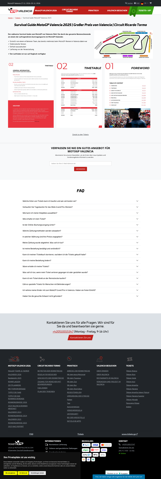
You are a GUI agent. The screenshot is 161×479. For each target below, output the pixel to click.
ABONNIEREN (80, 169)
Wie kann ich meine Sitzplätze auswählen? (40, 213)
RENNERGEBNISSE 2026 (17, 402)
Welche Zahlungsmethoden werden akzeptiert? (42, 230)
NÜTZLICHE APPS (74, 421)
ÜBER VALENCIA (103, 374)
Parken (69, 399)
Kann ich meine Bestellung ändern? (37, 260)
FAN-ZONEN (42, 388)
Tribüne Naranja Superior (135, 396)
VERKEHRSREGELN (74, 410)
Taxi (68, 403)
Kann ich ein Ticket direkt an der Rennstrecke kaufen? (44, 278)
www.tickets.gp (130, 434)
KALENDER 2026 (14, 374)
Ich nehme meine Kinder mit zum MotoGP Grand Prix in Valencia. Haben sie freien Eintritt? (59, 290)
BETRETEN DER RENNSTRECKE (50, 371)
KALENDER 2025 (14, 419)
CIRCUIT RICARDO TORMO (70, 10)
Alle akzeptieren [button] (10, 473)
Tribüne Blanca (131, 371)
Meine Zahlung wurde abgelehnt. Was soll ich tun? (43, 242)
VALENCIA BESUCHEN (117, 10)
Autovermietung (73, 407)
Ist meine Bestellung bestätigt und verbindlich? (41, 248)
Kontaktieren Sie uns (80, 337)
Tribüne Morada (132, 399)
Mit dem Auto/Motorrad (76, 374)
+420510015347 (63, 331)
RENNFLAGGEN (14, 381)
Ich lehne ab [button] (23, 473)
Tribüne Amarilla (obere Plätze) (137, 392)
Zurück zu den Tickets (80, 134)
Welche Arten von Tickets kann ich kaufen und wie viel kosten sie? (49, 201)
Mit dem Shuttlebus (74, 389)
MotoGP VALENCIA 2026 (46, 10)
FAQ (31, 434)
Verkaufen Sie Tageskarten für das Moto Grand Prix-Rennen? (48, 207)
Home (10, 18)
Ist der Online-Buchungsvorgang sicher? (39, 224)
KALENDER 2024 (14, 412)
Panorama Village (132, 403)
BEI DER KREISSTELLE (76, 417)
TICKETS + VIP (140, 10)
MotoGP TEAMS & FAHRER (18, 371)
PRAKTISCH (93, 10)
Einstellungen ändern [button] (37, 473)
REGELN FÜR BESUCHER (47, 374)
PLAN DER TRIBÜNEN (46, 391)
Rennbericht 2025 (14, 378)
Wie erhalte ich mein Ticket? (34, 219)
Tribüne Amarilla (132, 385)
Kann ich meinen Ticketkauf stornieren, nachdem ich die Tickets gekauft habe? (54, 254)
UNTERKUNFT (72, 414)
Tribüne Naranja (132, 389)
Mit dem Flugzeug (74, 378)
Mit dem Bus (72, 385)
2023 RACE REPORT (16, 426)
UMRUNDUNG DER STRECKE (78, 396)
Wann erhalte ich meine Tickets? (36, 266)
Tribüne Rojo (130, 374)
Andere (128, 407)
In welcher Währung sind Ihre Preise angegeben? (42, 236)
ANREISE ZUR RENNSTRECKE (78, 371)
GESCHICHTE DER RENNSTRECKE (51, 378)
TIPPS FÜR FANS (14, 392)
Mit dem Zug (72, 381)
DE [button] (144, 3)
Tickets (18, 18)
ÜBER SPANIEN (102, 371)
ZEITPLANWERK (14, 385)
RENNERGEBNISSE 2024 (17, 416)
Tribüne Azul (130, 381)
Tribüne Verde (131, 378)
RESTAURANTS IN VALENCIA (108, 378)
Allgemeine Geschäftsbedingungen (21, 450)
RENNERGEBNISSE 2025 (17, 423)
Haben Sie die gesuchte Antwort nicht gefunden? (42, 296)
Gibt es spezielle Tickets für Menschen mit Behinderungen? (47, 284)
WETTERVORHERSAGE (16, 389)
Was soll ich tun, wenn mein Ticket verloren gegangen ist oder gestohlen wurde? (55, 272)
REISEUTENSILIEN (74, 392)
